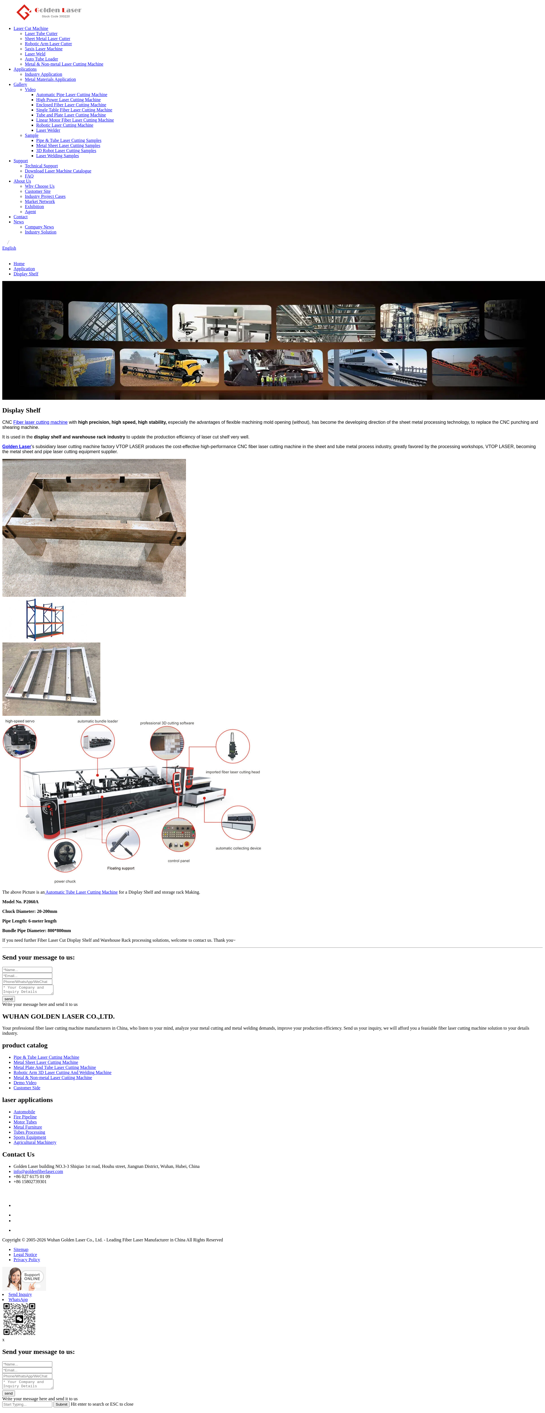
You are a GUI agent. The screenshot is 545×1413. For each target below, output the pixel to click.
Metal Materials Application (50, 79)
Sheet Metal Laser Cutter (47, 38)
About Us (22, 181)
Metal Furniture (28, 1128)
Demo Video (25, 1084)
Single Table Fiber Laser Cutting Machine (74, 109)
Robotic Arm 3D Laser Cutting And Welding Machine (62, 1074)
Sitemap (21, 1251)
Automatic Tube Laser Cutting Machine (81, 892)
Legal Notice (25, 1256)
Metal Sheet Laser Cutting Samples (68, 145)
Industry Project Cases (45, 196)
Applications (25, 69)
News (19, 221)
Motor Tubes (25, 1123)
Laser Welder (48, 130)
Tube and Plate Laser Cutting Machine (71, 115)
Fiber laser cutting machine (40, 422)
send (9, 1001)
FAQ (29, 176)
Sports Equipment (30, 1139)
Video (30, 89)
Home (19, 263)
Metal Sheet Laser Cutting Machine (46, 1064)
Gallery (20, 84)
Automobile (24, 1113)
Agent (30, 211)
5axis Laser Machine (43, 48)
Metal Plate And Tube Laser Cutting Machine (55, 1069)
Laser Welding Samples (57, 155)
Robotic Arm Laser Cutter (48, 43)
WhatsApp (18, 1301)
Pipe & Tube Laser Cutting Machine (46, 1058)
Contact (21, 216)
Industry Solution (41, 232)
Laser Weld (35, 53)
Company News (39, 226)
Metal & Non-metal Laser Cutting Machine (64, 64)
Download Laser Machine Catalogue (58, 170)
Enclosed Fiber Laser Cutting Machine (71, 104)
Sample (31, 135)
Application (24, 268)
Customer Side (27, 1089)
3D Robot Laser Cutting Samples (66, 150)
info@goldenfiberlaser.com (38, 1173)
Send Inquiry (20, 1296)
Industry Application (43, 74)
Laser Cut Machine (31, 28)
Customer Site (38, 191)
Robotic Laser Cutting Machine (64, 125)
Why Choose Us (40, 186)
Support (21, 160)
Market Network (40, 201)
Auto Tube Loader (41, 59)
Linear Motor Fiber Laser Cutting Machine (75, 120)
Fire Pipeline (25, 1118)
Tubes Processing (29, 1133)
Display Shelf (26, 273)
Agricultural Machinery (35, 1144)
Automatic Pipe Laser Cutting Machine (71, 94)
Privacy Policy (27, 1261)
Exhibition (34, 206)
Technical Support (41, 165)
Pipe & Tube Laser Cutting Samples (68, 140)
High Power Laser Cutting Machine (68, 99)
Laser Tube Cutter (41, 33)
